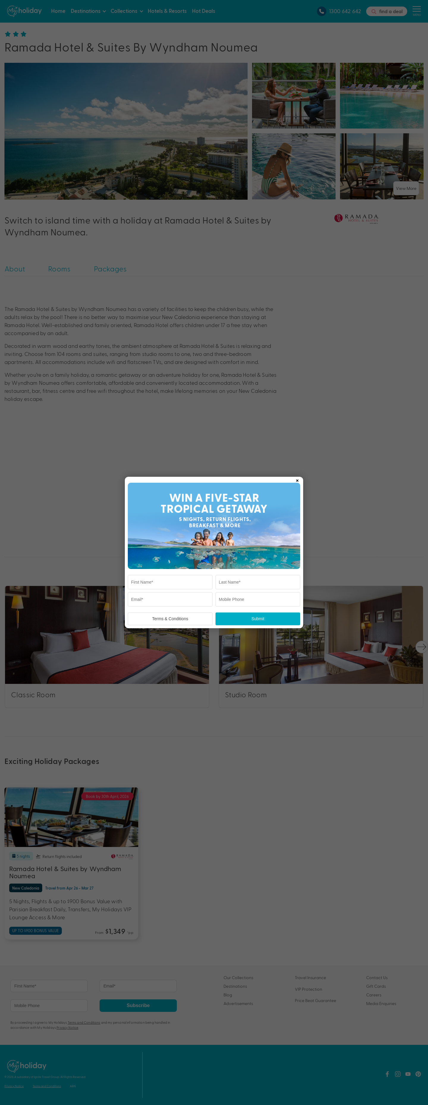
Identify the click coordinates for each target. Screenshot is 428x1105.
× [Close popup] (297, 479)
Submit (258, 618)
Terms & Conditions (170, 618)
